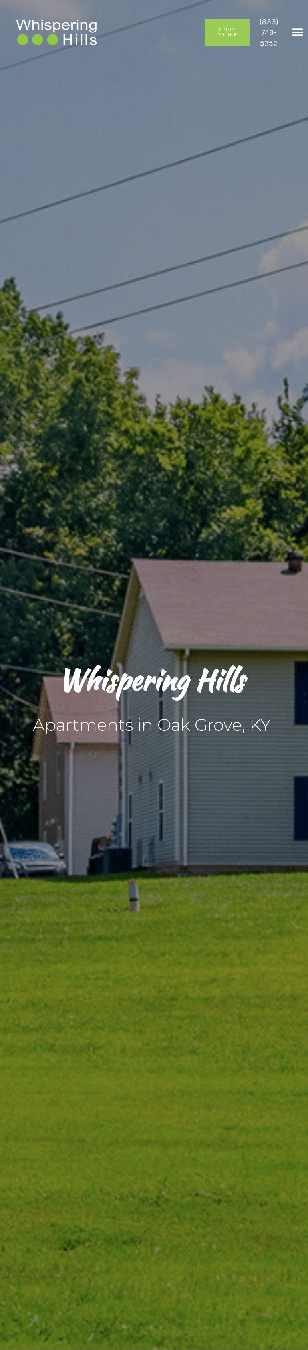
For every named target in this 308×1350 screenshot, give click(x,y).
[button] (298, 33)
